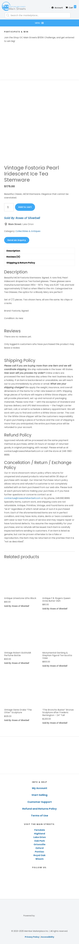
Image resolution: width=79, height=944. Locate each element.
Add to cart (25, 207)
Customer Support (39, 802)
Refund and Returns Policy (39, 808)
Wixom (39, 859)
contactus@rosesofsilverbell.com (22, 498)
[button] (37, 22)
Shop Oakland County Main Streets (13, 6)
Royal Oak (39, 855)
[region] (39, 755)
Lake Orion (39, 837)
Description (13, 250)
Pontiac (39, 851)
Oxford (39, 848)
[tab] (39, 251)
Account (59, 7)
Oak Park (39, 840)
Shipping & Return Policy (20, 262)
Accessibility (47, 937)
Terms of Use (39, 815)
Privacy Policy (32, 937)
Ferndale (39, 830)
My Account (39, 788)
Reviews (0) (13, 256)
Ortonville (39, 844)
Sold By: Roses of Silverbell (22, 218)
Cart (72, 7)
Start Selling (39, 795)
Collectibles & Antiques (27, 231)
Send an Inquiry (16, 240)
